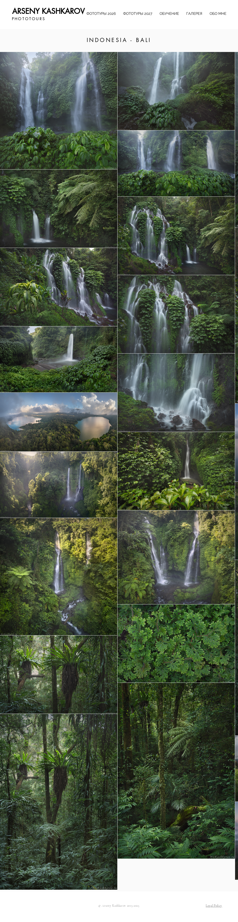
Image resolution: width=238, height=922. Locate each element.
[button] (214, 906)
